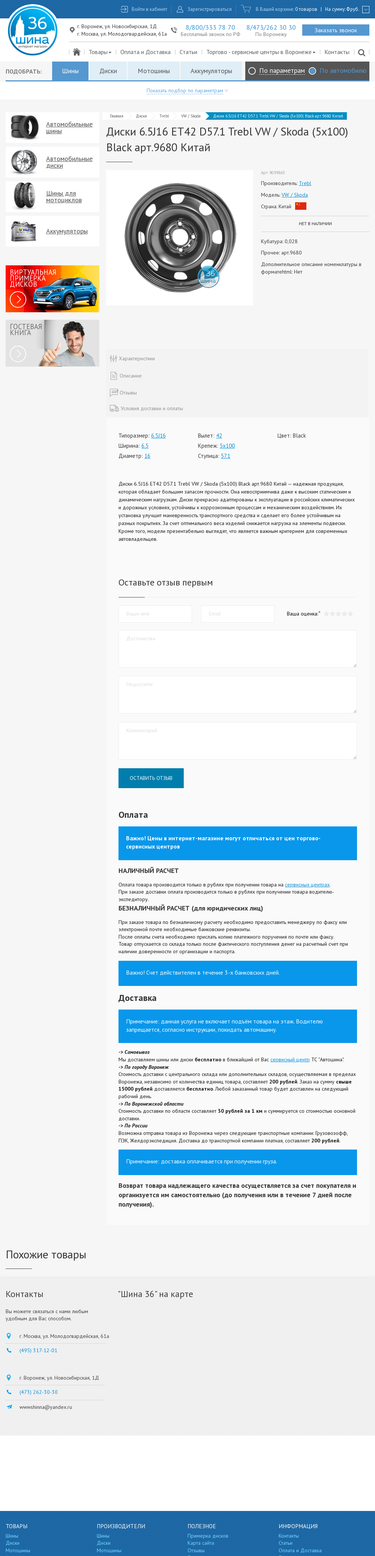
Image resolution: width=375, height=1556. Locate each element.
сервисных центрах (307, 884)
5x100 (227, 445)
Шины (70, 70)
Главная (116, 116)
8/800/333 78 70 (210, 27)
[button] (350, 613)
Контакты (337, 52)
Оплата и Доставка (145, 52)
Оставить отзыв (151, 778)
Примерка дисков (208, 1535)
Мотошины (154, 70)
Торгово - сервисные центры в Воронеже (261, 52)
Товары (100, 52)
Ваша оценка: (302, 613)
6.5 (144, 445)
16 (147, 455)
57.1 (225, 455)
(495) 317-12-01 (38, 1350)
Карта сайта (201, 1542)
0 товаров (306, 9)
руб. (352, 9)
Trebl (164, 116)
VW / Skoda (191, 116)
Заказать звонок (336, 30)
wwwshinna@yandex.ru (46, 1407)
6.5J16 (158, 435)
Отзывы (196, 1550)
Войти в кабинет (149, 9)
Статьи (188, 52)
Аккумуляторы (211, 70)
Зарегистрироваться (210, 9)
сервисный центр (290, 1059)
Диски (108, 70)
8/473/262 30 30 (271, 27)
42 (219, 435)
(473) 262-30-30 (39, 1392)
